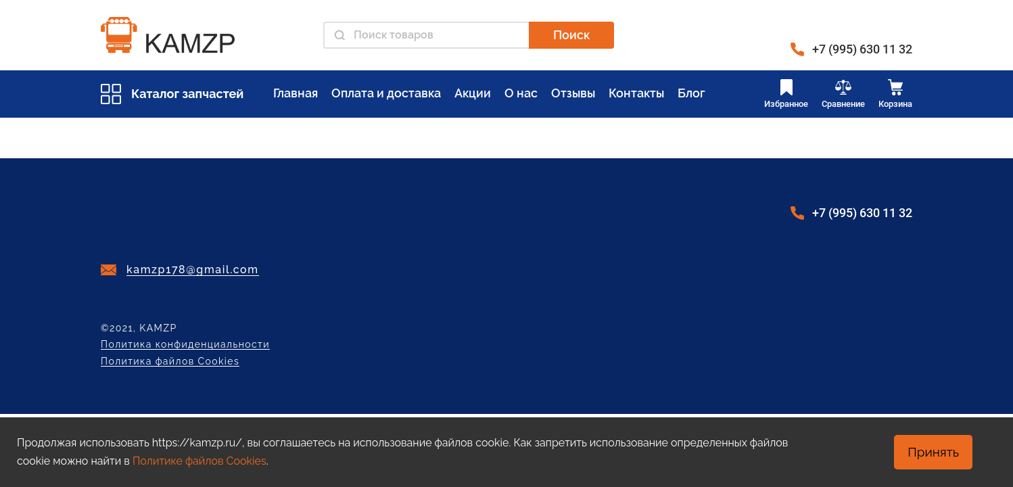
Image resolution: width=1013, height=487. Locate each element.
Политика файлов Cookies (170, 361)
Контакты (636, 93)
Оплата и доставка (386, 93)
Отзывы (573, 93)
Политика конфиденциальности (185, 345)
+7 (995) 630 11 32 (862, 49)
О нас (521, 93)
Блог (691, 93)
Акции (472, 93)
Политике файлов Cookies (199, 461)
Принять (933, 451)
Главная (295, 93)
